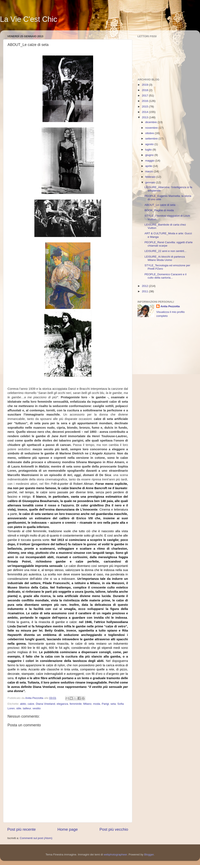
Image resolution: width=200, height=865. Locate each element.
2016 (145, 100)
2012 (145, 286)
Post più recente (21, 829)
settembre (152, 138)
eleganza (62, 703)
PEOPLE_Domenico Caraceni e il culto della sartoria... (165, 276)
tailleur (27, 708)
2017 (145, 95)
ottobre (150, 133)
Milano (87, 703)
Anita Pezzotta (170, 306)
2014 (145, 112)
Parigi (105, 703)
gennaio (150, 182)
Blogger (149, 854)
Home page (68, 829)
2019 (145, 84)
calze (31, 703)
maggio (150, 160)
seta (113, 703)
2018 (145, 90)
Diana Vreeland (45, 703)
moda (96, 703)
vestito (36, 708)
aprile (149, 166)
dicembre (151, 122)
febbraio (150, 176)
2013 (145, 117)
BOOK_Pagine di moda (159, 210)
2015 (145, 106)
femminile (76, 703)
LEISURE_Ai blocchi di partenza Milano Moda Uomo (165, 258)
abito (23, 703)
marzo (149, 171)
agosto (149, 144)
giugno (149, 155)
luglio (148, 149)
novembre (152, 127)
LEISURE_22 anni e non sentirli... (165, 251)
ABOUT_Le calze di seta (160, 204)
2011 (145, 291)
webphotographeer (115, 854)
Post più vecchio (113, 829)
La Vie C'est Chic (28, 19)
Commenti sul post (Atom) (36, 838)
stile (18, 708)
